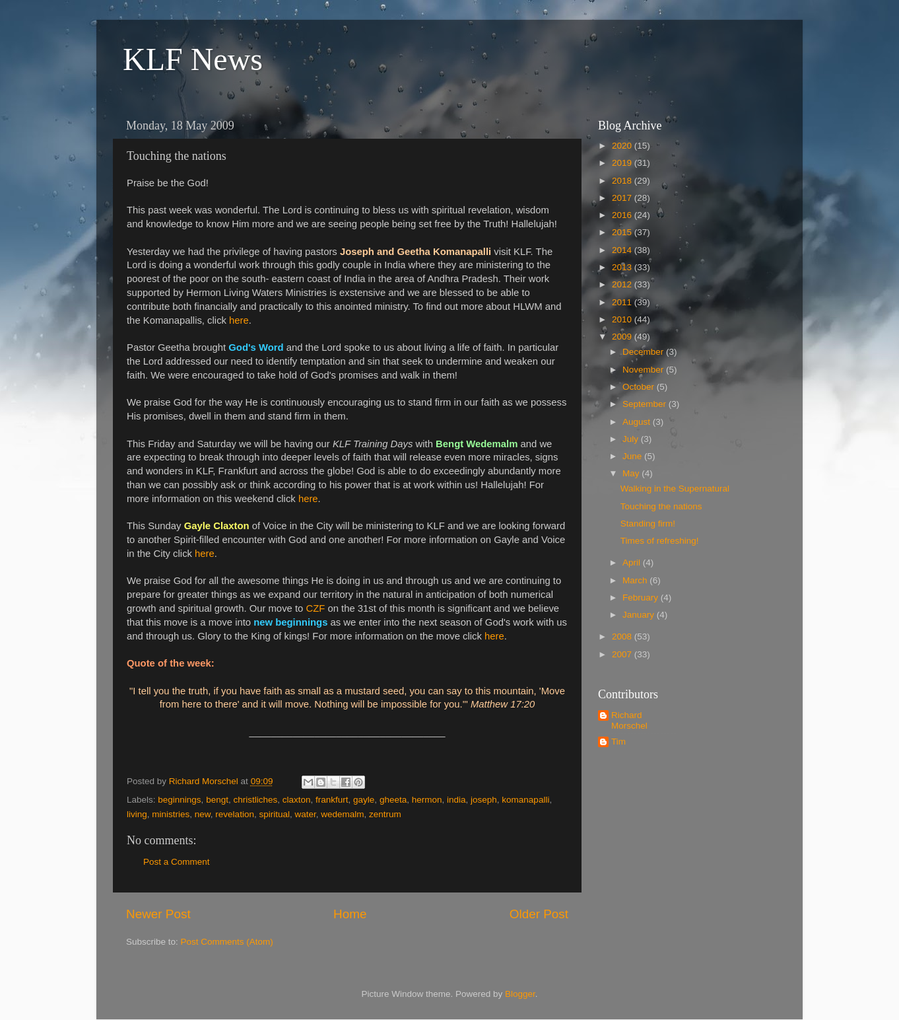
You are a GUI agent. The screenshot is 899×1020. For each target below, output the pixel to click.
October (639, 387)
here (239, 320)
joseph (484, 800)
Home (349, 914)
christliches (255, 800)
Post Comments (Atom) (227, 942)
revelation (234, 814)
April (632, 562)
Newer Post (158, 914)
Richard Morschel (629, 720)
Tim (618, 742)
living (137, 814)
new (203, 814)
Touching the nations (661, 506)
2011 (623, 302)
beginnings (179, 800)
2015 (623, 232)
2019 (623, 163)
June (633, 456)
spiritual (274, 814)
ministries (170, 814)
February (641, 597)
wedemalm (342, 814)
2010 (623, 319)
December (644, 352)
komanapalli (525, 800)
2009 (623, 337)
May (632, 473)
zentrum (385, 814)
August (637, 422)
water (305, 814)
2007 (623, 654)
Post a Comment (176, 862)
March (635, 580)
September (645, 404)
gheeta (393, 800)
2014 (623, 250)
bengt (217, 800)
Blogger (520, 994)
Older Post (539, 914)
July (631, 439)
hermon (427, 800)
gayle (363, 800)
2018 (623, 181)
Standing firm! (647, 523)
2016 (623, 215)
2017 (623, 198)
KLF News (193, 59)
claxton (297, 800)
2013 (623, 267)
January (639, 615)
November (644, 370)
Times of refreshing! (659, 541)
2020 (623, 146)
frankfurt (332, 800)
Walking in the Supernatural (674, 488)
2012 (623, 284)
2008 (623, 636)
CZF (315, 608)
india (456, 800)
